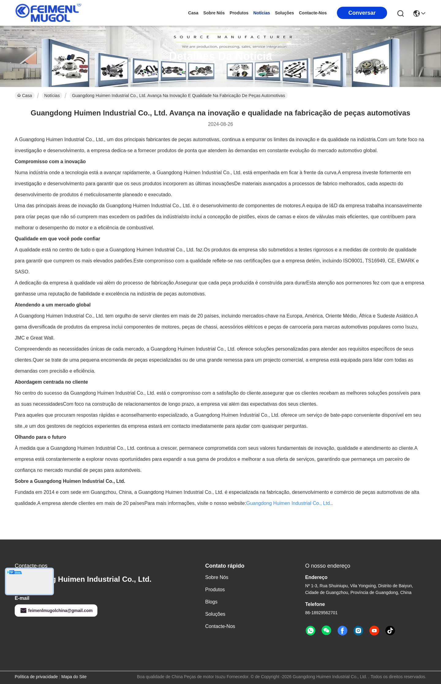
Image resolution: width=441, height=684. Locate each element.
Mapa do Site (74, 676)
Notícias (261, 12)
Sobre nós (214, 12)
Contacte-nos (313, 12)
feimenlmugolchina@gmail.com (56, 610)
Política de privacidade (36, 676)
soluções (284, 12)
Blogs (211, 601)
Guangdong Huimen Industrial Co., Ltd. (288, 503)
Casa (193, 12)
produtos (239, 12)
